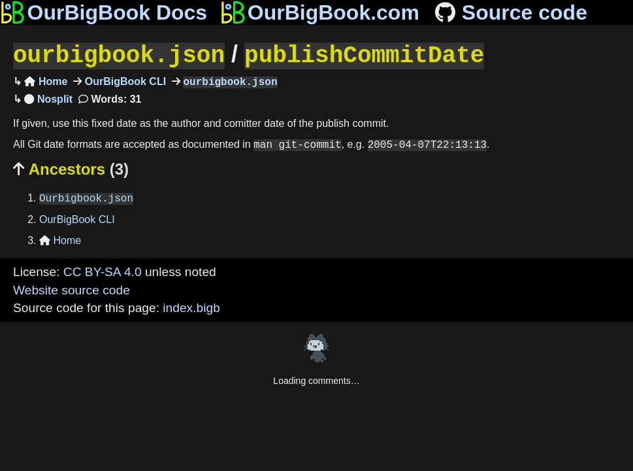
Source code (509, 12)
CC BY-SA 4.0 (102, 270)
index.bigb (191, 306)
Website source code (71, 289)
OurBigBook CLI (124, 80)
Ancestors (71, 168)
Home (45, 80)
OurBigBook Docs (103, 12)
